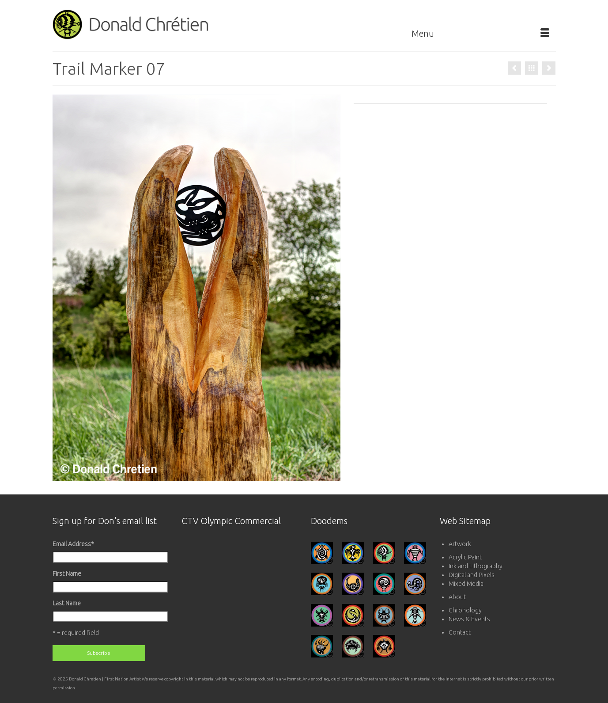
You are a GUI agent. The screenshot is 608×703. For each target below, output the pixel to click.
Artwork (460, 543)
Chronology (465, 610)
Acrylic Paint (465, 557)
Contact (460, 632)
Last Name (67, 603)
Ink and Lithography (475, 566)
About (457, 596)
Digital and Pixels (472, 574)
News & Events (469, 619)
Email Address (73, 543)
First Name (67, 573)
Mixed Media (466, 583)
